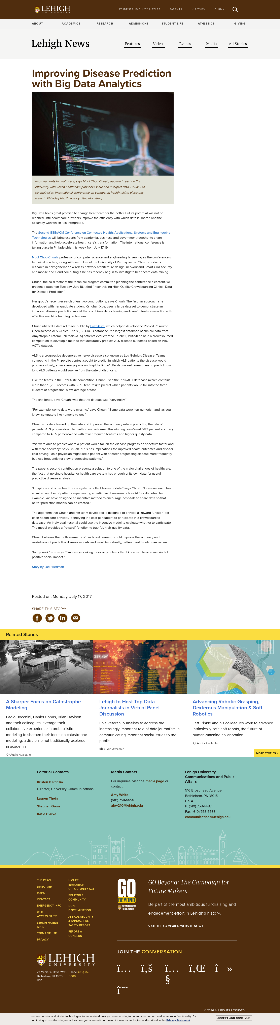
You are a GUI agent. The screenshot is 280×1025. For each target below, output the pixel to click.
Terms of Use (47, 933)
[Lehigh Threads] (124, 992)
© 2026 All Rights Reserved (224, 1010)
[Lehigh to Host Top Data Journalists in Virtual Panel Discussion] (140, 667)
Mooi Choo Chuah (45, 257)
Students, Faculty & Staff (139, 9)
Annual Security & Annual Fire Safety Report (81, 921)
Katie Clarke (46, 814)
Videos (158, 44)
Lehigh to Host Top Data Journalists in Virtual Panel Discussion (129, 708)
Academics (71, 24)
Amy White (119, 794)
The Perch (44, 880)
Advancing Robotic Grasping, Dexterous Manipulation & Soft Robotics (227, 708)
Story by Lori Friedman (48, 566)
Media (211, 44)
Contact (43, 899)
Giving (240, 24)
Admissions (139, 24)
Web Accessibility (47, 914)
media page (154, 781)
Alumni (220, 9)
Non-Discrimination (79, 908)
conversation (162, 951)
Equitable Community (77, 897)
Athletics (206, 24)
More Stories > (267, 753)
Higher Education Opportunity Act (81, 884)
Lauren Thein (47, 798)
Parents (176, 9)
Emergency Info (49, 906)
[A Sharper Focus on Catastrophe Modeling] (46, 667)
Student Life (172, 24)
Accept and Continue (233, 1018)
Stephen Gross (48, 806)
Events (185, 44)
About (37, 24)
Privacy (43, 940)
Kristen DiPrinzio (50, 782)
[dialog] (140, 1019)
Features (132, 44)
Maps (41, 893)
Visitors (198, 9)
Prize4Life (97, 326)
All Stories (238, 44)
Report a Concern (75, 933)
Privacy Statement (178, 1021)
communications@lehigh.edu (208, 816)
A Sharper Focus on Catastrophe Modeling (43, 704)
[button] (235, 9)
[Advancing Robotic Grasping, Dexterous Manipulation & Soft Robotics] (233, 667)
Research (105, 24)
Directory (45, 887)
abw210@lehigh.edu (127, 805)
